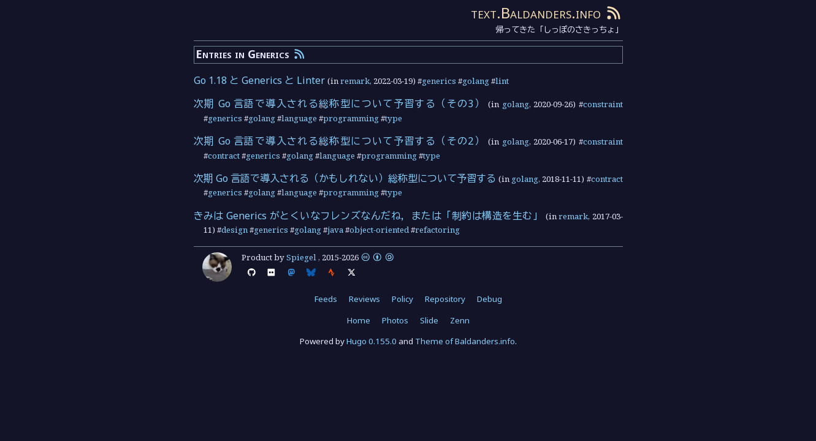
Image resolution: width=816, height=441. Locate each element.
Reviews (364, 298)
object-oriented (379, 229)
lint (502, 80)
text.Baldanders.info (536, 12)
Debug (489, 298)
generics (439, 80)
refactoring (437, 229)
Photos (395, 320)
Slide (429, 320)
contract (224, 155)
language (299, 118)
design (234, 229)
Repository (445, 298)
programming (351, 118)
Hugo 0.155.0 (371, 341)
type (393, 118)
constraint (603, 104)
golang (475, 80)
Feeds (326, 298)
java (335, 229)
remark (355, 80)
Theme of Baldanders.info (465, 341)
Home (358, 320)
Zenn (460, 320)
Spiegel (301, 257)
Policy (402, 298)
